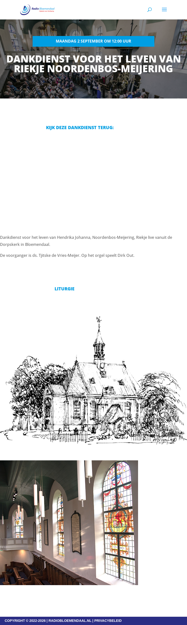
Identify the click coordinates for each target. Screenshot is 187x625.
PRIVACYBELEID (108, 621)
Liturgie (65, 289)
